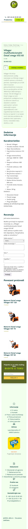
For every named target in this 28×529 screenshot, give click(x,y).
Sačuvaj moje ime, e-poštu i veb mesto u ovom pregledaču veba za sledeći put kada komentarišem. (14, 269)
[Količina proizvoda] (6, 68)
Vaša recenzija (10, 243)
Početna (6, 45)
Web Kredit (14, 452)
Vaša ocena (8, 238)
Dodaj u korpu (17, 68)
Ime (6, 253)
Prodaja (10, 45)
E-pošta (7, 259)
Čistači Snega (16, 45)
